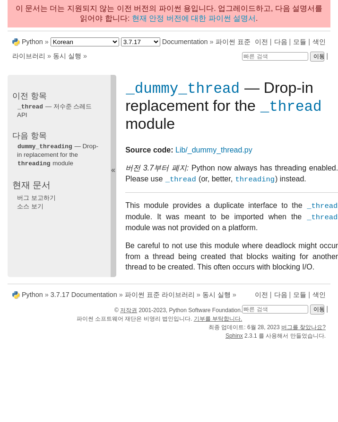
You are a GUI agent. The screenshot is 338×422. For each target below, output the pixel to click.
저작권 (128, 314)
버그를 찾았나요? (303, 331)
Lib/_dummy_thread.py (213, 154)
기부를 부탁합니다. (218, 322)
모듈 (299, 41)
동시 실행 (67, 56)
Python (32, 41)
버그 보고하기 (36, 196)
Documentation (185, 41)
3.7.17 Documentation (84, 298)
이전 (261, 41)
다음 (280, 41)
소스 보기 (30, 204)
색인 (319, 41)
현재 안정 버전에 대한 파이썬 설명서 (194, 18)
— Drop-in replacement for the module (57, 154)
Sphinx (234, 339)
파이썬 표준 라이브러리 (160, 298)
